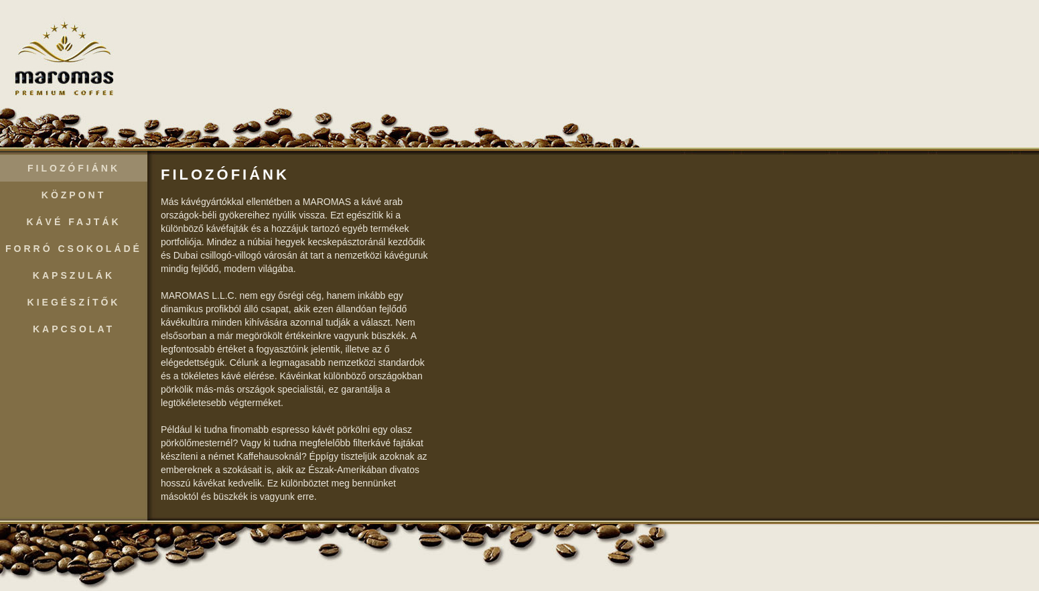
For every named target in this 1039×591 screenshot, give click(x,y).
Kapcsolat (74, 329)
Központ (74, 195)
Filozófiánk (73, 168)
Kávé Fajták (73, 221)
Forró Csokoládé (73, 248)
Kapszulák (74, 275)
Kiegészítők (74, 302)
